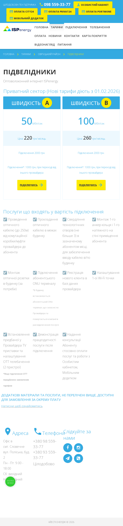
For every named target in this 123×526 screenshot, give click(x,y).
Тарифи (26, 54)
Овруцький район (49, 54)
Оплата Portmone (98, 11)
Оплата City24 (24, 11)
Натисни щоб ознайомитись (22, 406)
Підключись (29, 185)
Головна (8, 54)
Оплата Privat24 (59, 11)
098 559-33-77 (57, 4)
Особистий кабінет (95, 4)
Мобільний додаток (29, 18)
